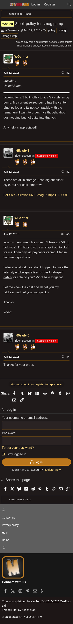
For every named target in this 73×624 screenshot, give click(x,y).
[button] (36, 510)
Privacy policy (10, 525)
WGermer (11, 30)
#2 (67, 171)
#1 (67, 72)
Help (5, 532)
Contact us (8, 517)
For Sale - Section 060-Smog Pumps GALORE (36, 195)
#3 (67, 234)
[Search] (69, 4)
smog (62, 30)
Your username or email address (24, 417)
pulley (51, 30)
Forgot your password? (18, 447)
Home (5, 540)
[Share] (62, 72)
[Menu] (4, 4)
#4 (67, 356)
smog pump (10, 35)
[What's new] (61, 4)
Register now (52, 469)
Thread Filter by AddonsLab (18, 610)
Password (9, 433)
